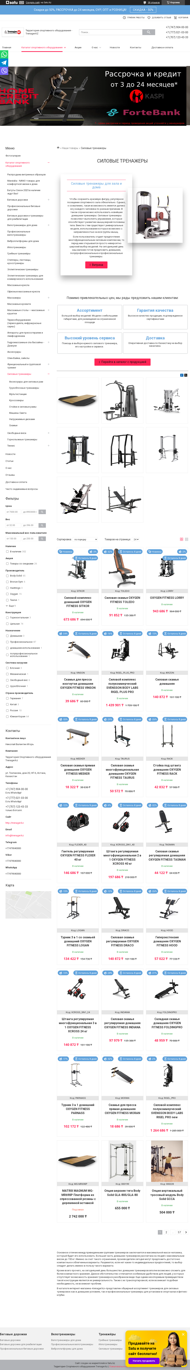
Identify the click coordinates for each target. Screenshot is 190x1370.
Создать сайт (33, 2)
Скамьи (13, 425)
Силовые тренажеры (19, 374)
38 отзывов (154, 2)
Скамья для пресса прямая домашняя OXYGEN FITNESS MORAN (122, 1109)
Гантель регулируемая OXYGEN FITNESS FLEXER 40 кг (77, 855)
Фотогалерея (13, 155)
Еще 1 (12, 605)
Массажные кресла (18, 285)
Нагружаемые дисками (22, 419)
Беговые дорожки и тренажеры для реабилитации (25, 217)
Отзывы (10, 475)
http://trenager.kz (15, 822)
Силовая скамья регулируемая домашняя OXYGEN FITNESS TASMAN (167, 855)
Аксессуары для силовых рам (26, 381)
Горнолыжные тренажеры (22, 439)
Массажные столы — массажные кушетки (26, 312)
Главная (6, 47)
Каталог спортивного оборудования (42, 47)
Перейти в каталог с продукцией (123, 362)
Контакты (135, 47)
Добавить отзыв (161, 17)
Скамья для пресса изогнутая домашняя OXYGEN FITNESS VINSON (78, 683)
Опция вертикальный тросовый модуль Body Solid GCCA (167, 1195)
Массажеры (14, 297)
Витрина (97, 265)
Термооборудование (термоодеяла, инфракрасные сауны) (24, 323)
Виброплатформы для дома (23, 241)
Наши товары (70, 148)
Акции (78, 47)
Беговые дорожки (17, 199)
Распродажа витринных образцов (26, 174)
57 (179, 1232)
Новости (115, 47)
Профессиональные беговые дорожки (23, 208)
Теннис (11, 445)
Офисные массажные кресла (23, 291)
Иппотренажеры (16, 247)
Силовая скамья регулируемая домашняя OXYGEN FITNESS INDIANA (122, 1023)
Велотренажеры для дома (22, 225)
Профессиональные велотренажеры (18, 233)
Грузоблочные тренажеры (24, 388)
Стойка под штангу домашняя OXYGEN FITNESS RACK (167, 769)
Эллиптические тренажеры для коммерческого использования (25, 277)
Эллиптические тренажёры (22, 269)
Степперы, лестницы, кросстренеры (19, 262)
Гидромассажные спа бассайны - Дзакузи (25, 344)
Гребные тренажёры (18, 253)
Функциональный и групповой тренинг (24, 366)
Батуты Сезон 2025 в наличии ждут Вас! (23, 192)
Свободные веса (16, 433)
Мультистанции (18, 394)
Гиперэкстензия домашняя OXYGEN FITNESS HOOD (167, 941)
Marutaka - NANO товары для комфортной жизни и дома (23, 182)
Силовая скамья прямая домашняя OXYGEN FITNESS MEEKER (78, 769)
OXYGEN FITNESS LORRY (167, 598)
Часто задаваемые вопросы (22, 489)
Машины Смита (17, 413)
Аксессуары (14, 351)
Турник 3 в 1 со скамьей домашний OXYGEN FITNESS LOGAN (78, 941)
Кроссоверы (16, 400)
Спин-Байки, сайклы (18, 358)
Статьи (9, 461)
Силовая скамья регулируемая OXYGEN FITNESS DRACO (122, 941)
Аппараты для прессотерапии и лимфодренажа (25, 334)
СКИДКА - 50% (143, 10)
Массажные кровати (19, 304)
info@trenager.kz (15, 835)
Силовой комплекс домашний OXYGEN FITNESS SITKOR (78, 602)
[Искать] (148, 32)
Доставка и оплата (162, 47)
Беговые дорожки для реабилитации (21, 1344)
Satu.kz (111, 1363)
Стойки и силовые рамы (22, 406)
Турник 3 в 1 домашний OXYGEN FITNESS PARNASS (77, 1109)
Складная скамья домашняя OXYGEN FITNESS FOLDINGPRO (167, 1023)
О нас (95, 47)
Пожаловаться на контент (122, 1366)
